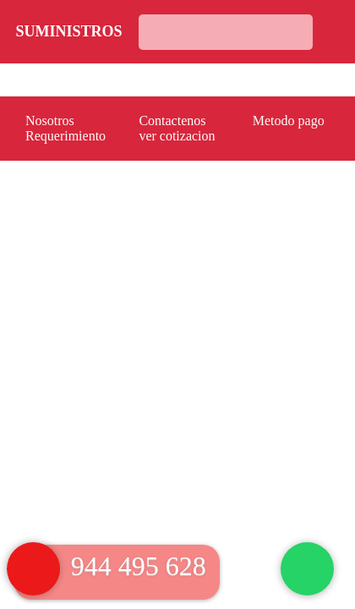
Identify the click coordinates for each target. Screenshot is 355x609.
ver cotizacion (177, 136)
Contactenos (172, 120)
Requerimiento (65, 136)
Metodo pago (289, 120)
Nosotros (49, 120)
